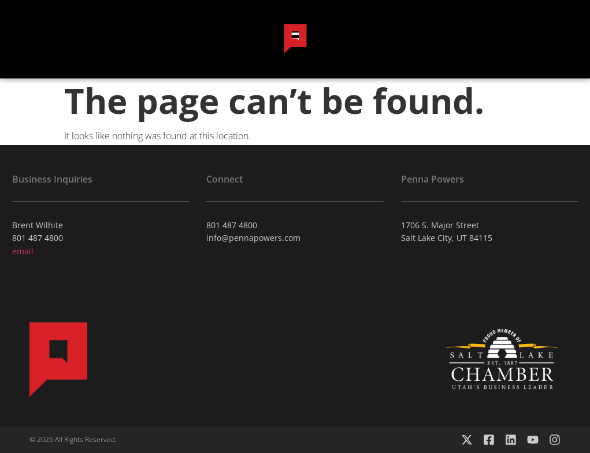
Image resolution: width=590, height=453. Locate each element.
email (23, 251)
